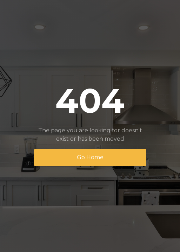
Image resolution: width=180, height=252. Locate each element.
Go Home (90, 157)
